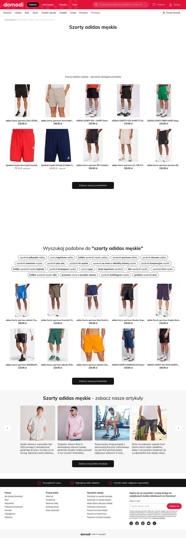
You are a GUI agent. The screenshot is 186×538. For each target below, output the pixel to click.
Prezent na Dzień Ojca (97, 514)
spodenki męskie (29, 263)
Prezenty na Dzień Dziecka (99, 517)
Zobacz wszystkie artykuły (93, 463)
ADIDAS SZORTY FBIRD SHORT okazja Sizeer (166, 121)
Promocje (95, 12)
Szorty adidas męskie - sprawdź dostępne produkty (93, 76)
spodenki (56, 263)
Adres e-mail (134, 501)
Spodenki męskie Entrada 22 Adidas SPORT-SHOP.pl (62, 165)
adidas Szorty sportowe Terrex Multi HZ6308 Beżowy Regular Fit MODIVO (71, 121)
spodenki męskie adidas (93, 257)
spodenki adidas (32, 257)
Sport (35, 12)
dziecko (63, 4)
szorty (87, 269)
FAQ (6, 500)
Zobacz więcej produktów (93, 185)
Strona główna (10, 20)
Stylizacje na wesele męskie (99, 500)
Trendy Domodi (171, 12)
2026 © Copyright (99, 534)
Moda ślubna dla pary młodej (99, 503)
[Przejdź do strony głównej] (13, 5)
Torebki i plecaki (48, 12)
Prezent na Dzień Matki (97, 510)
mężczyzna (48, 4)
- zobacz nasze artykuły (93, 398)
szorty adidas (61, 257)
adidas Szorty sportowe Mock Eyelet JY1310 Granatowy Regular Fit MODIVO (108, 320)
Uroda (73, 12)
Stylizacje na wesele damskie (99, 496)
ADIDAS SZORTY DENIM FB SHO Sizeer (128, 365)
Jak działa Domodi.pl (14, 496)
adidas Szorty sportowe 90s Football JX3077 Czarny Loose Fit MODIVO (105, 165)
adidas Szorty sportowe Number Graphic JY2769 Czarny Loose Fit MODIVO (143, 320)
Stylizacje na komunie (96, 507)
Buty (27, 12)
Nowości (7, 12)
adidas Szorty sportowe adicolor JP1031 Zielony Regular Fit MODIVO (69, 365)
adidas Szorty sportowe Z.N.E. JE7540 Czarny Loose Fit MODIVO (32, 121)
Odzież (18, 12)
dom (75, 4)
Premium (83, 12)
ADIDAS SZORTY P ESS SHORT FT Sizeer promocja (133, 121)
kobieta (33, 4)
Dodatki (63, 12)
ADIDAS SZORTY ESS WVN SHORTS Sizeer (165, 365)
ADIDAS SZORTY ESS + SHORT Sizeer (92, 121)
